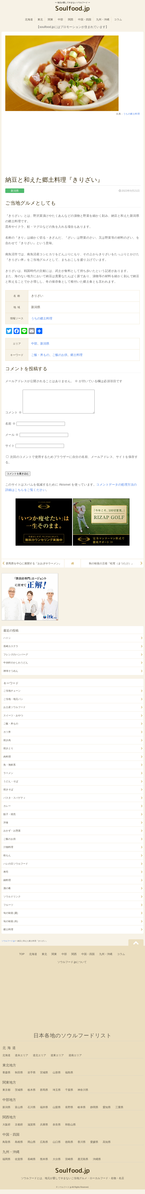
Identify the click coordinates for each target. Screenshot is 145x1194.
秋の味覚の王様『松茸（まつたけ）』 (111, 567)
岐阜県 (82, 1111)
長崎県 (31, 1163)
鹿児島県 (83, 1163)
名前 (10, 428)
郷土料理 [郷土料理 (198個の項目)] (8, 934)
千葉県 (69, 1094)
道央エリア (21, 1059)
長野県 (69, 1111)
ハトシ (7, 642)
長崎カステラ (10, 650)
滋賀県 (31, 1129)
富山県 (19, 1111)
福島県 (69, 1076)
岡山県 (31, 1146)
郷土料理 (76, 354)
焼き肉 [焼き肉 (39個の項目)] (7, 744)
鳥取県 (6, 1146)
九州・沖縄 (102, 19)
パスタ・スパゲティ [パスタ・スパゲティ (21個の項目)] (14, 802)
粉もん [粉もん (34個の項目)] (7, 859)
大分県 (57, 1163)
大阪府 (6, 1129)
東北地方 (9, 1070)
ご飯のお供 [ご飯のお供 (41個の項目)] (9, 843)
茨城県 (19, 1094)
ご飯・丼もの (40, 354)
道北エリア (39, 1059)
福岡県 (6, 1163)
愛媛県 (94, 1146)
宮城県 (44, 1076)
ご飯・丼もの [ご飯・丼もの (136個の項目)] (10, 728)
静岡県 (94, 1111)
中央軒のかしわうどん (15, 667)
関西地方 (9, 1122)
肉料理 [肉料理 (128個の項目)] (7, 761)
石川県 (31, 1111)
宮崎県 (69, 1163)
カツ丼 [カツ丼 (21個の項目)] (7, 736)
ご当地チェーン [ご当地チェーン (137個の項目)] (12, 695)
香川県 (82, 1146)
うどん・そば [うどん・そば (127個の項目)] (10, 785)
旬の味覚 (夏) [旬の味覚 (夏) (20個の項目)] (10, 917)
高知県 (107, 1146)
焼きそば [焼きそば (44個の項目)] (8, 794)
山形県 (57, 1076)
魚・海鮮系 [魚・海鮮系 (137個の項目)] (9, 769)
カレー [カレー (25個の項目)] (7, 810)
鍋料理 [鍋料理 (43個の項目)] (7, 884)
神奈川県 (83, 1094)
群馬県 (44, 1094)
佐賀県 (19, 1163)
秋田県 (19, 1076)
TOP (22, 958)
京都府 (19, 1129)
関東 (50, 19)
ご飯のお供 (59, 354)
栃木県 (31, 1094)
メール (12, 439)
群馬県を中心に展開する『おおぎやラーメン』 (33, 567)
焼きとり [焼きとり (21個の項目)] (8, 752)
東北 (40, 19)
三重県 (119, 1111)
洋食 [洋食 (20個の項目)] (5, 827)
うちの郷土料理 (131, 114)
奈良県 (57, 1129)
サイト (10, 450)
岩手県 (31, 1076)
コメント (13, 417)
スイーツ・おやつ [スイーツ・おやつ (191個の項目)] (13, 720)
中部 (60, 19)
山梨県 (57, 1111)
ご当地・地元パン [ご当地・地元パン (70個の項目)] (13, 703)
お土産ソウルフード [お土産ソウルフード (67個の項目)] (14, 711)
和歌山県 (70, 1129)
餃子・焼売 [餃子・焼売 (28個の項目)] (9, 818)
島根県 (19, 1146)
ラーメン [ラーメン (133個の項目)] (8, 777)
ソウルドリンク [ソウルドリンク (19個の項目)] (12, 901)
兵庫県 (44, 1129)
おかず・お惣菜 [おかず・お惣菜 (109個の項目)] (12, 835)
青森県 (6, 1076)
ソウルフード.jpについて (72, 966)
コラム (118, 19)
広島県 (44, 1146)
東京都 (6, 1094)
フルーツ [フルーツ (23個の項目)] (8, 909)
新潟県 (44, 343)
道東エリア (57, 1059)
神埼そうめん (10, 675)
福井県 (44, 1111)
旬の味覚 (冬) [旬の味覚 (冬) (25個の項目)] (10, 925)
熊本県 (44, 1163)
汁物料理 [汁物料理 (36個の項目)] (8, 851)
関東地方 (9, 1087)
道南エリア (75, 1059)
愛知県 (107, 1111)
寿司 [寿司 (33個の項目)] (5, 876)
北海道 (29, 19)
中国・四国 (84, 19)
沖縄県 (97, 1163)
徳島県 (69, 1146)
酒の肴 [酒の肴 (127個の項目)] (7, 892)
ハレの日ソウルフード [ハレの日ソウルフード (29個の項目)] (15, 868)
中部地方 (9, 1104)
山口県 (57, 1146)
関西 (70, 19)
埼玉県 (57, 1094)
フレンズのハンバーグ (15, 659)
